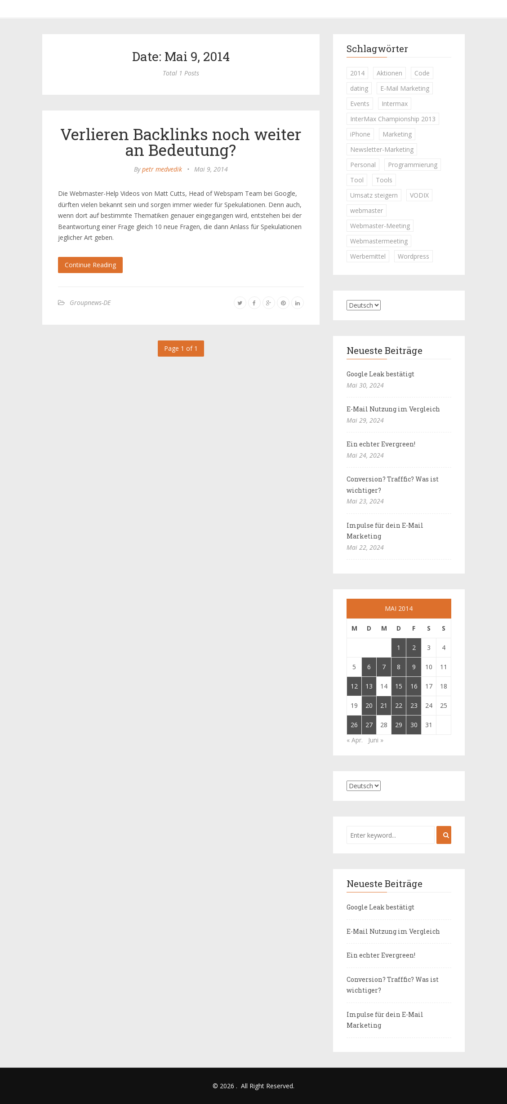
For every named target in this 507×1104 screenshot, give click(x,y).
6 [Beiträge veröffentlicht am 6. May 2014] (369, 666)
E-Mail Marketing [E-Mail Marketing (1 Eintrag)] (404, 88)
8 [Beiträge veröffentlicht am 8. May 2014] (398, 666)
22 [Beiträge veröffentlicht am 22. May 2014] (398, 705)
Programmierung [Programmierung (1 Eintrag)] (412, 164)
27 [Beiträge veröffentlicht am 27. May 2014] (369, 724)
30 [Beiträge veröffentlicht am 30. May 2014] (414, 724)
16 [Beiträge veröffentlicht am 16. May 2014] (414, 686)
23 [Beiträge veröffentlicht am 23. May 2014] (414, 705)
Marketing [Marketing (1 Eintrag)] (397, 134)
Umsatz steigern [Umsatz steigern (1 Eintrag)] (374, 195)
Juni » (375, 740)
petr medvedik (162, 169)
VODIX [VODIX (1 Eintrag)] (419, 195)
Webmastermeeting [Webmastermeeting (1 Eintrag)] (379, 241)
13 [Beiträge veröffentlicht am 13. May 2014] (369, 686)
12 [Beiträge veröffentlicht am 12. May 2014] (354, 686)
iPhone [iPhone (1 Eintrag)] (360, 134)
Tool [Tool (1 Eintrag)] (357, 180)
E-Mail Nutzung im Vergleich (393, 409)
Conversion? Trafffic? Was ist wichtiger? (393, 485)
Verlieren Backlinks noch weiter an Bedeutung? (181, 142)
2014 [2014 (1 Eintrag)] (357, 73)
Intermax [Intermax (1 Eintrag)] (395, 103)
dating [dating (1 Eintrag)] (359, 88)
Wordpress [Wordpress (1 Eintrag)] (413, 256)
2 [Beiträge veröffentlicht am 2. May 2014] (414, 647)
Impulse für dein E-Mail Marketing (385, 531)
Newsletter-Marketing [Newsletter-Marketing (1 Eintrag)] (382, 149)
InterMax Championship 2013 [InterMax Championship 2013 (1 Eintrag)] (393, 119)
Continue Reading (90, 265)
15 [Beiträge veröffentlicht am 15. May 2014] (398, 686)
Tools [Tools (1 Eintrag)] (384, 180)
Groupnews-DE (90, 302)
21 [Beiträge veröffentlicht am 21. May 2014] (383, 705)
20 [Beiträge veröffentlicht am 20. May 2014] (369, 705)
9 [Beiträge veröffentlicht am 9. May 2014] (414, 666)
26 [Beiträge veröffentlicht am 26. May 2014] (354, 724)
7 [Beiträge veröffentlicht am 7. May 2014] (384, 666)
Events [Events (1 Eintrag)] (359, 103)
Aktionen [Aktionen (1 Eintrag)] (389, 73)
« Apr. (355, 740)
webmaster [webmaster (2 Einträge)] (366, 210)
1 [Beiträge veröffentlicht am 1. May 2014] (398, 647)
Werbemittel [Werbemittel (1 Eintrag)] (368, 256)
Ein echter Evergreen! (381, 444)
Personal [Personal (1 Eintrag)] (363, 164)
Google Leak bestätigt (380, 374)
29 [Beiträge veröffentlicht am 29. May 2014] (398, 724)
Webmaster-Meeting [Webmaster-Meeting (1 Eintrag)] (380, 225)
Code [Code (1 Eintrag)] (422, 73)
